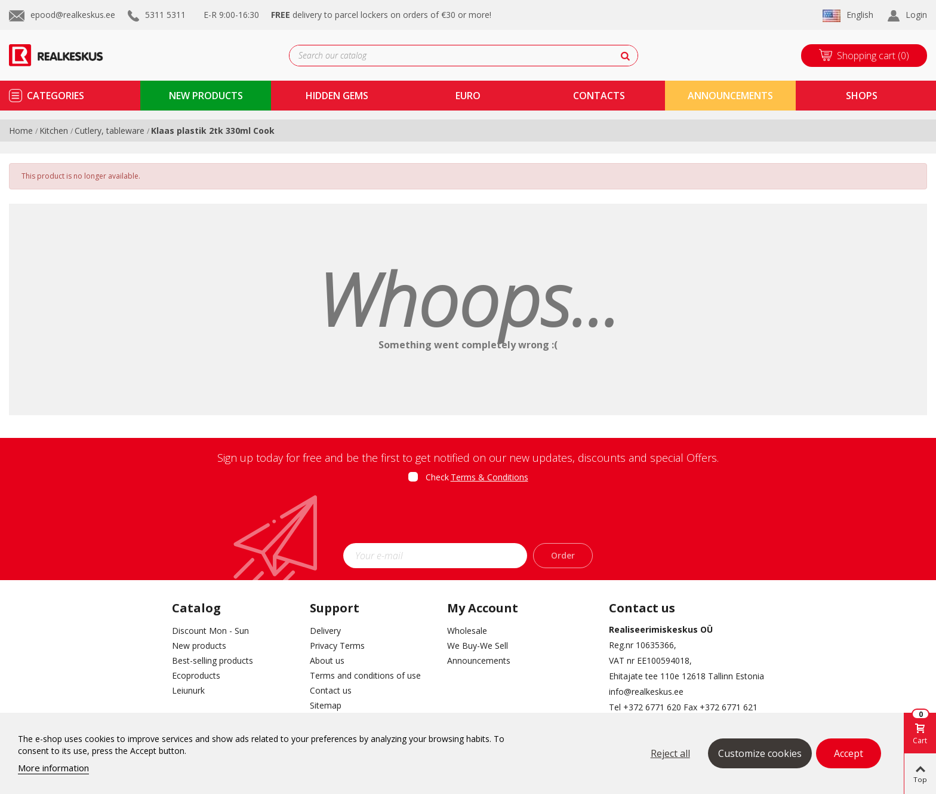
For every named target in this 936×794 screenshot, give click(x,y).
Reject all (670, 753)
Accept (848, 753)
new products (206, 95)
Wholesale (467, 630)
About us (327, 660)
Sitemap (325, 705)
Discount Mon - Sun (210, 630)
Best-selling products (212, 660)
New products (199, 645)
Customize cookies (760, 753)
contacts (599, 95)
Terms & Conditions (489, 477)
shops (862, 95)
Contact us (331, 690)
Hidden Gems (337, 95)
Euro (468, 95)
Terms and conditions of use (365, 675)
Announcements (730, 95)
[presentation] (468, 516)
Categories (55, 95)
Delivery (325, 630)
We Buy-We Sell (477, 645)
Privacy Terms (337, 645)
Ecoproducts (196, 675)
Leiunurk (188, 690)
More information (53, 768)
